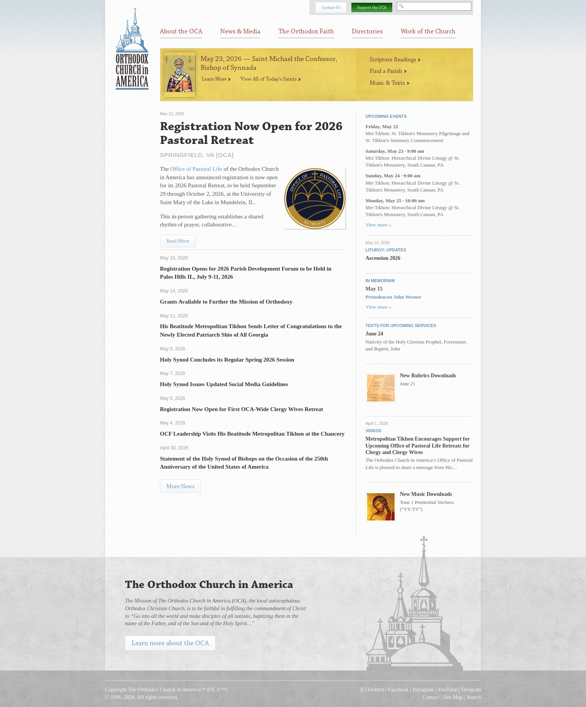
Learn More (216, 79)
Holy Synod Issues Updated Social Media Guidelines (224, 384)
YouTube (447, 689)
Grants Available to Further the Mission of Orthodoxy (226, 302)
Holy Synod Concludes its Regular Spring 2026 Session (227, 360)
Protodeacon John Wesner (393, 297)
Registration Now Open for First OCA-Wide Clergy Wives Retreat (241, 409)
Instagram (423, 689)
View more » (378, 225)
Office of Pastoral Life (196, 169)
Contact (431, 697)
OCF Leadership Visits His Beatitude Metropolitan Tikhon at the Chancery (252, 434)
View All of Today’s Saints (270, 79)
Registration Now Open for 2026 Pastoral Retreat (251, 134)
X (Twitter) (372, 689)
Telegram (471, 689)
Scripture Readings (395, 59)
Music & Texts (390, 83)
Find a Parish (388, 71)
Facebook (398, 689)
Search (473, 697)
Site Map (453, 697)
